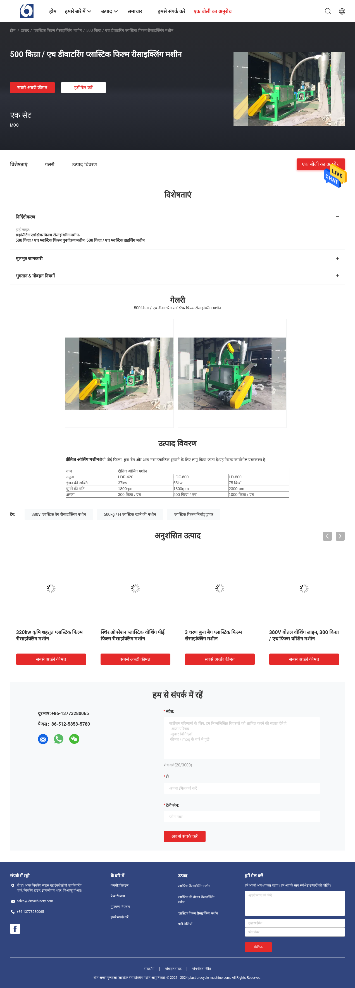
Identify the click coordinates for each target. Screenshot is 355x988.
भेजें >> (258, 947)
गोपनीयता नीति (201, 969)
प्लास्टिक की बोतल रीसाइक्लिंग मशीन (196, 899)
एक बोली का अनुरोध (321, 164)
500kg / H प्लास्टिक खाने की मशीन (130, 514)
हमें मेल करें (83, 87)
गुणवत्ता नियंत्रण (120, 907)
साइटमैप (149, 969)
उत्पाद (25, 30)
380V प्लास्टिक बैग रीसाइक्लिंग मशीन (59, 514)
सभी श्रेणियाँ (185, 924)
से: (168, 777)
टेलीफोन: (172, 805)
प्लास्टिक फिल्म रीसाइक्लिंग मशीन (58, 30)
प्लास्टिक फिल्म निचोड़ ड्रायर (193, 514)
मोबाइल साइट (173, 969)
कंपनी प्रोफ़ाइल (120, 885)
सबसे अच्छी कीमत (32, 87)
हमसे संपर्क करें (120, 917)
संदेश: (170, 711)
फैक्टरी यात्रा (118, 896)
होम (12, 30)
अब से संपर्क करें (184, 836)
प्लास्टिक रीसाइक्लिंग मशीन (194, 886)
